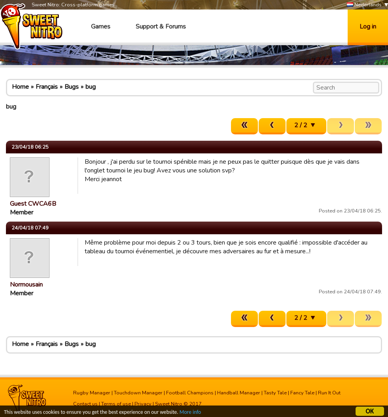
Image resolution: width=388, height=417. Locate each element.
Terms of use (116, 403)
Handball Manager (238, 392)
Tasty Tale (275, 392)
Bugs (71, 86)
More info (190, 413)
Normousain (26, 284)
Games (100, 26)
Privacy (142, 403)
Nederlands (364, 5)
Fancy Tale (302, 392)
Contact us (85, 403)
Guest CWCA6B (33, 203)
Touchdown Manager (138, 392)
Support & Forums (161, 26)
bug (90, 86)
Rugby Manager (91, 392)
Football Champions (190, 392)
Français (47, 86)
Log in (368, 26)
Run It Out (329, 392)
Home (20, 86)
